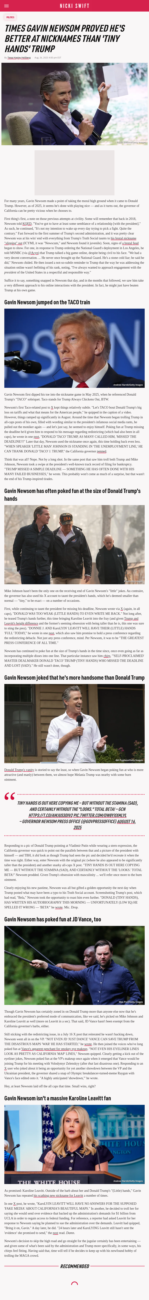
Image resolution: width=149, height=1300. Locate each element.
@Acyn (33, 253)
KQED (26, 223)
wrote (59, 907)
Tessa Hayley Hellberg (19, 57)
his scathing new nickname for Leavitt (58, 1195)
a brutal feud (130, 243)
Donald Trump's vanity (19, 770)
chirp (107, 656)
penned (101, 451)
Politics (10, 17)
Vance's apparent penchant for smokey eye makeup (54, 1049)
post (36, 437)
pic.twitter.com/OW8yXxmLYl (100, 815)
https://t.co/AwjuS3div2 (50, 815)
